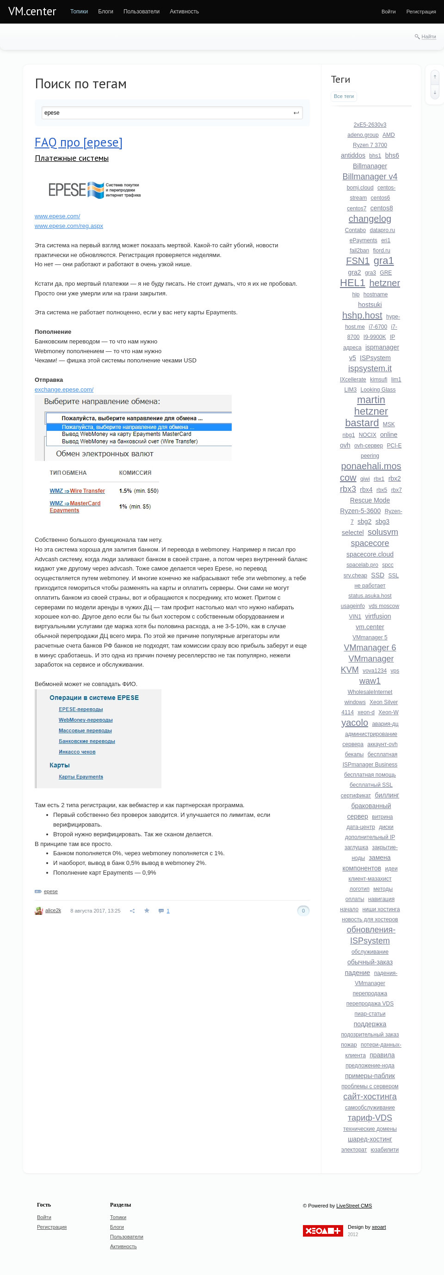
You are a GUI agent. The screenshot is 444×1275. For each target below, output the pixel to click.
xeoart (379, 1227)
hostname (376, 294)
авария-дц (385, 724)
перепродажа (370, 993)
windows (355, 702)
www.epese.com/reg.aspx (69, 225)
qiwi (365, 479)
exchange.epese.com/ (64, 389)
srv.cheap (355, 575)
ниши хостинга (381, 909)
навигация (381, 899)
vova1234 (375, 671)
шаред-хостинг (370, 1139)
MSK (389, 424)
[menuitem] (79, 11)
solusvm (383, 532)
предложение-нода (370, 1065)
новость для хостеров (370, 919)
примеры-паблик (370, 1075)
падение (357, 972)
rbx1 (379, 479)
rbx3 (348, 489)
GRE (386, 273)
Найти (429, 36)
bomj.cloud (360, 187)
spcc (388, 565)
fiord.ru (381, 250)
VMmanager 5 (369, 637)
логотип (360, 889)
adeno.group (362, 135)
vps (395, 671)
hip (355, 294)
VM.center (32, 11)
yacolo (354, 722)
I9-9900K (375, 337)
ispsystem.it (370, 368)
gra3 (370, 273)
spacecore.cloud (370, 554)
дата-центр (360, 827)
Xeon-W (388, 712)
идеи (391, 868)
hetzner (384, 283)
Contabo (355, 230)
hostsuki (370, 304)
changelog (370, 219)
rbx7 (396, 490)
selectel (353, 532)
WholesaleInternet (370, 692)
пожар (349, 1045)
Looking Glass (377, 389)
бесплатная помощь (370, 775)
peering (370, 456)
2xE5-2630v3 (370, 125)
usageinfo (353, 606)
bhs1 (375, 156)
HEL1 (352, 282)
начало (349, 909)
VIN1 (355, 616)
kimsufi (378, 379)
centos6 (380, 198)
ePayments (363, 240)
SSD (377, 575)
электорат (354, 1149)
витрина (382, 817)
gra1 (384, 260)
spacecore (370, 543)
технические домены (370, 1129)
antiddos (353, 155)
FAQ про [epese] (79, 142)
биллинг (387, 795)
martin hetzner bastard (366, 411)
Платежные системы (72, 158)
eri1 (385, 240)
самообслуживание (370, 1107)
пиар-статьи (370, 1014)
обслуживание (370, 952)
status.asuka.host (369, 596)
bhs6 (392, 155)
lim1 (396, 379)
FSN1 (358, 261)
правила (382, 1055)
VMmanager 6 (370, 647)
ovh (345, 445)
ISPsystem (375, 358)
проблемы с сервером (369, 1086)
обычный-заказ (370, 962)
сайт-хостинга (370, 1096)
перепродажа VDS (370, 1003)
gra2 (354, 272)
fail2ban (359, 250)
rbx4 (366, 489)
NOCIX (367, 435)
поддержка (370, 1024)
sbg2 (364, 521)
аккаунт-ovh (382, 744)
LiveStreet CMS (354, 1205)
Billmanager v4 (369, 176)
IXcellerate (353, 379)
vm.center (370, 627)
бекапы (354, 754)
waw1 (370, 681)
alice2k (53, 910)
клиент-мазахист (369, 879)
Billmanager (370, 166)
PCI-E (394, 445)
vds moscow (384, 606)
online (388, 434)
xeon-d (366, 712)
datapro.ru (382, 230)
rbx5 (381, 490)
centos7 (356, 208)
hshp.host (362, 315)
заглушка (356, 847)
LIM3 (350, 389)
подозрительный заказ (370, 1034)
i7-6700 (378, 327)
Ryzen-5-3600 (360, 511)
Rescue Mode (370, 500)
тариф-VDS (370, 1117)
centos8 (381, 208)
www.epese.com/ (57, 216)
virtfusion (378, 616)
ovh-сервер (368, 445)
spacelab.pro (362, 565)
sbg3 (382, 521)
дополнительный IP (370, 837)
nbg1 (349, 435)
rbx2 (394, 478)
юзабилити (385, 1149)
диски (386, 827)
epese (51, 891)
